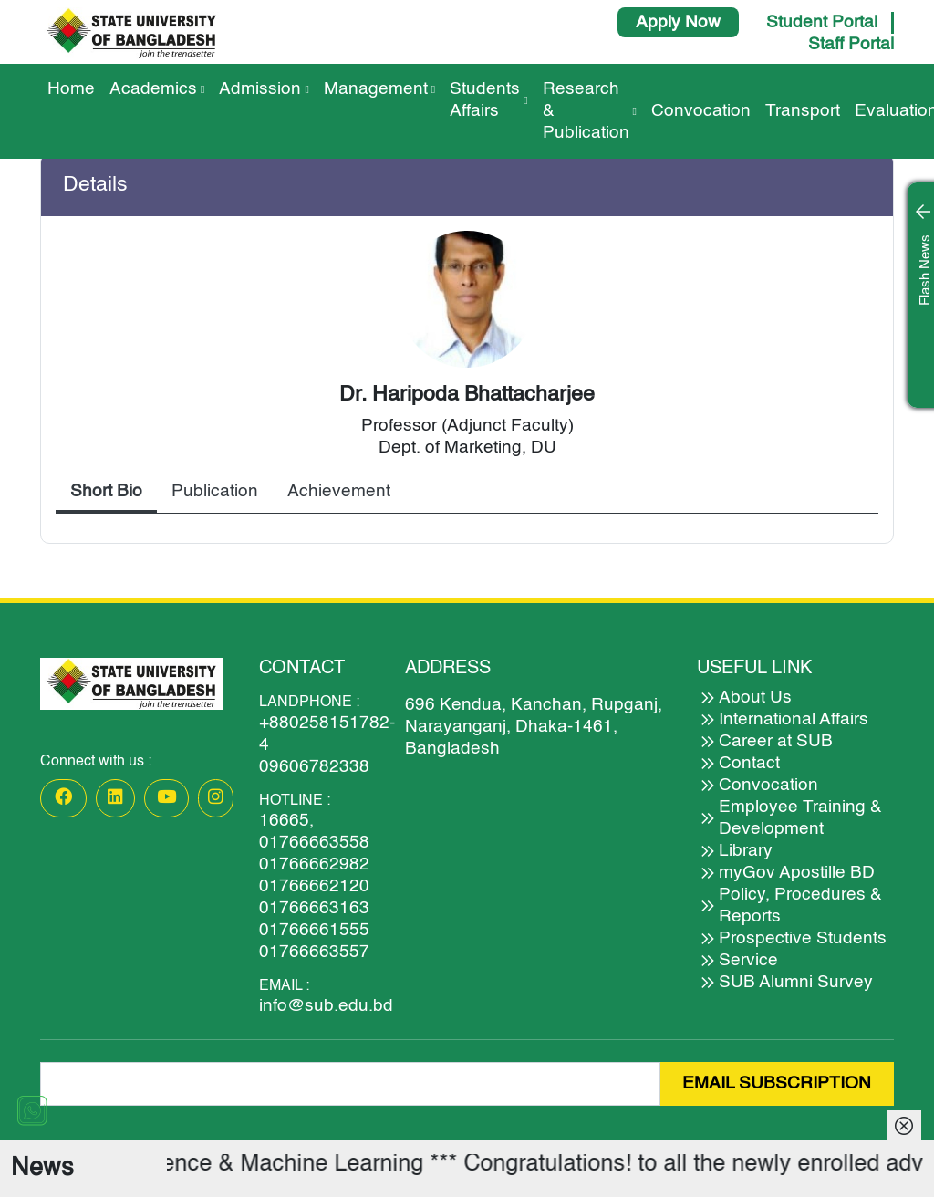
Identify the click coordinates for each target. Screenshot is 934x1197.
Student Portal (821, 22)
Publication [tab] (214, 491)
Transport (802, 111)
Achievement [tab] (338, 491)
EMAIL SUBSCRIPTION (776, 1083)
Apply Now (678, 22)
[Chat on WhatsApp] (32, 1110)
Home (71, 89)
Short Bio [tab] (106, 491)
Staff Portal (851, 44)
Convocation (701, 111)
